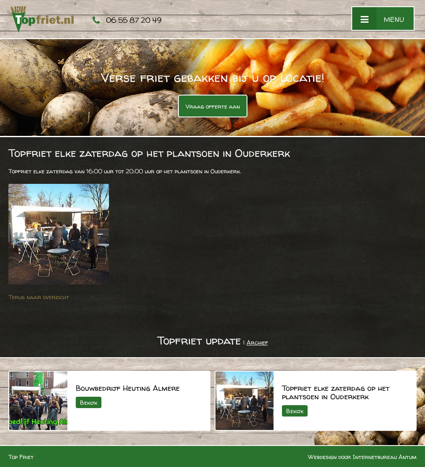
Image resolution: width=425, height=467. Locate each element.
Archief (257, 342)
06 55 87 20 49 (134, 20)
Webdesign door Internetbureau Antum (362, 457)
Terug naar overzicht (38, 297)
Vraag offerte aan (213, 106)
